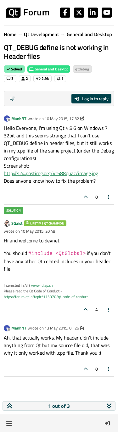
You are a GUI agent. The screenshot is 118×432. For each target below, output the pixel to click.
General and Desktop (49, 69)
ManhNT (18, 118)
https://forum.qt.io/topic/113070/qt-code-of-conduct (46, 297)
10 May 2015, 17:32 (62, 118)
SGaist (17, 223)
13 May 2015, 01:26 (62, 328)
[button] (9, 423)
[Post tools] (109, 197)
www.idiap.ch (42, 285)
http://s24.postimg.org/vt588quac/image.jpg (51, 173)
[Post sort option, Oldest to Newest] (12, 98)
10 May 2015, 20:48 (38, 231)
